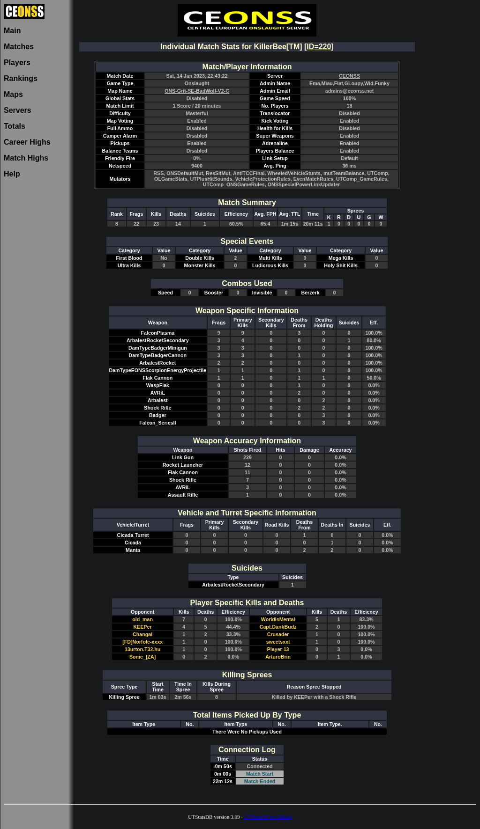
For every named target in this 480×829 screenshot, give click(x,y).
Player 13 (278, 649)
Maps (13, 94)
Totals (14, 126)
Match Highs (26, 158)
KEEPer (143, 627)
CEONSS (349, 76)
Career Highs (27, 142)
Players (17, 62)
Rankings (21, 78)
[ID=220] (319, 47)
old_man (142, 619)
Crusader (278, 634)
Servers (17, 110)
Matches (19, 47)
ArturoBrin (278, 657)
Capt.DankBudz (278, 627)
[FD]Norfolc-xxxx (142, 642)
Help (12, 174)
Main (12, 31)
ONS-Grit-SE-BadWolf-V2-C (197, 91)
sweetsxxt (278, 642)
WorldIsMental (278, 619)
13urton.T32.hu (142, 649)
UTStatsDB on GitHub (268, 817)
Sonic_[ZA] (142, 657)
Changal (142, 634)
